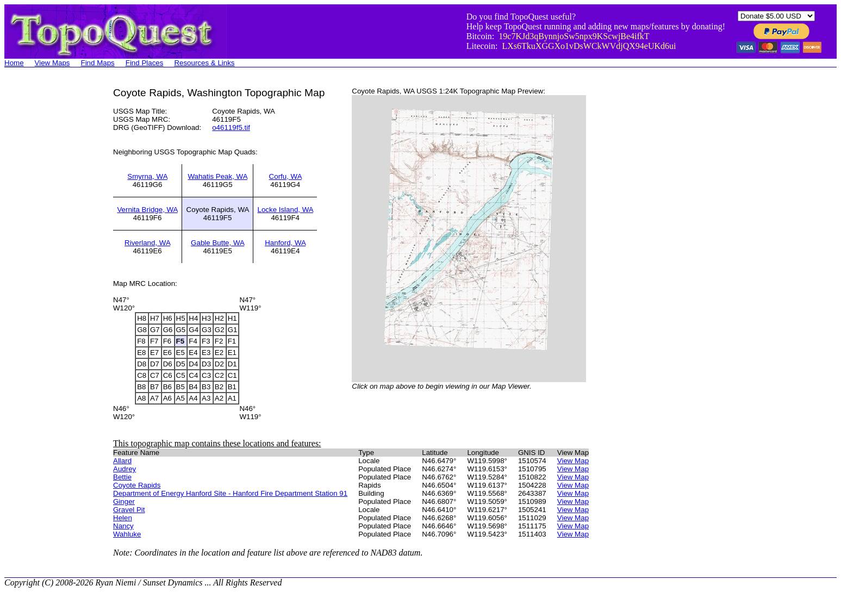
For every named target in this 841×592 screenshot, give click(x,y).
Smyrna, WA (147, 176)
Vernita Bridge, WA (147, 209)
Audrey (124, 469)
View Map (573, 461)
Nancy (123, 526)
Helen (122, 518)
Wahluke (127, 534)
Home (14, 63)
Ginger (124, 501)
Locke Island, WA (285, 209)
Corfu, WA (285, 176)
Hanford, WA (285, 243)
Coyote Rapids (136, 485)
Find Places (145, 63)
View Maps (52, 63)
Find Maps (98, 63)
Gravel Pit (129, 510)
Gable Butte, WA (217, 243)
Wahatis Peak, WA (217, 176)
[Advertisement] (47, 250)
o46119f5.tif (231, 127)
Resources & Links (204, 63)
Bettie (122, 477)
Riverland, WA (147, 243)
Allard (122, 461)
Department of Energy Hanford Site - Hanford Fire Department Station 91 (230, 493)
